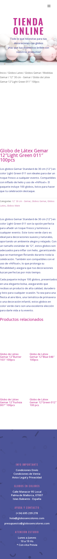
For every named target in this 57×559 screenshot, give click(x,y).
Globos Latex (15, 72)
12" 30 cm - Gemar (20, 77)
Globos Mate (13, 205)
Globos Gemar (33, 72)
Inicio (3, 72)
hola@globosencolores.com (27, 518)
